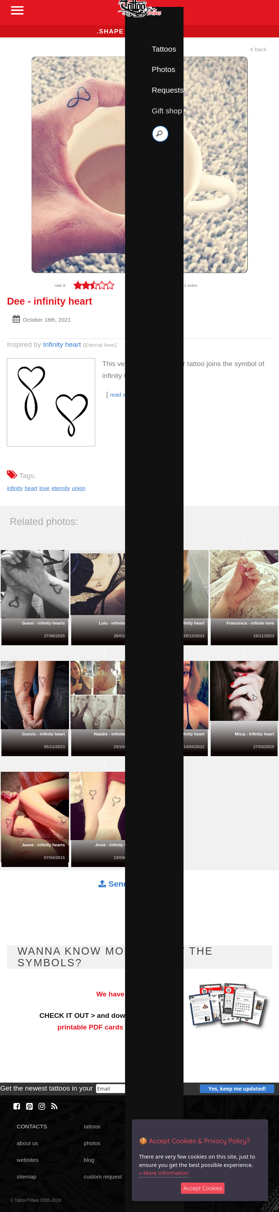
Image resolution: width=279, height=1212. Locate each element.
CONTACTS (32, 1126)
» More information (164, 1172)
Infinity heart (62, 344)
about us (27, 1143)
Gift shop (167, 111)
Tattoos (164, 49)
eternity (61, 488)
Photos (163, 69)
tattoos (92, 1126)
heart (31, 488)
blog (89, 1160)
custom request (103, 1176)
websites (28, 1160)
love (44, 488)
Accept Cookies (202, 1188)
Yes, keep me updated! (237, 1088)
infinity (15, 488)
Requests (168, 90)
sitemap (26, 1176)
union (79, 488)
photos (92, 1143)
